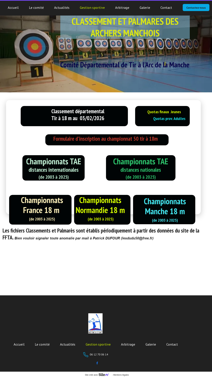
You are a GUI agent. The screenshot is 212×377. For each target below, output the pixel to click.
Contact (166, 7)
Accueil (13, 7)
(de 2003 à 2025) (42, 219)
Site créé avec (98, 375)
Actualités (61, 7)
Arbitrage (122, 7)
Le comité (36, 7)
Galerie (145, 7)
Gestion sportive (92, 7)
